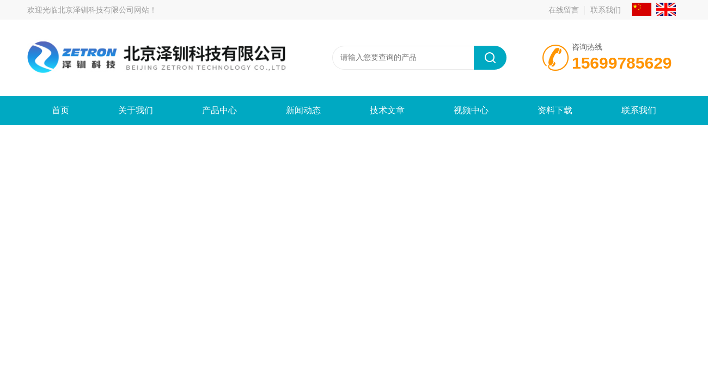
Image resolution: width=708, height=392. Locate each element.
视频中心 (471, 110)
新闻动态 (303, 110)
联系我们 (605, 9)
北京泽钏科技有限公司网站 (103, 9)
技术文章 (387, 110)
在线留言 (563, 9)
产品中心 (219, 110)
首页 (60, 110)
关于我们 (135, 110)
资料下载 (555, 110)
